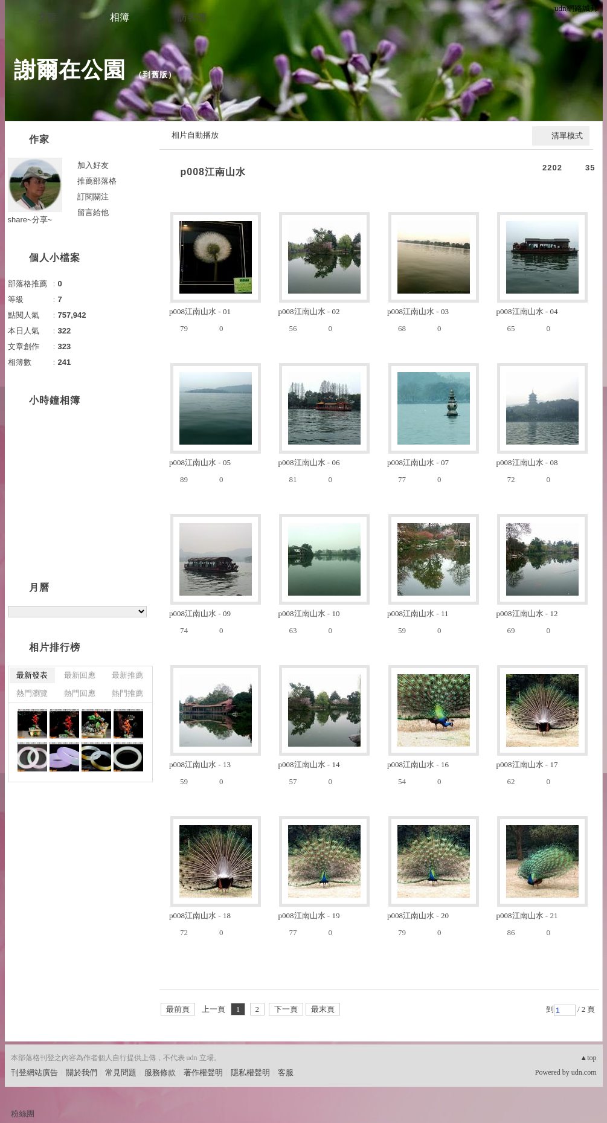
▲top (588, 1058)
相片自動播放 (195, 135)
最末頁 (323, 1009)
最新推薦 (127, 675)
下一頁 (286, 1009)
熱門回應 (79, 693)
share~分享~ (30, 219)
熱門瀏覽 (32, 693)
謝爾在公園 (70, 69)
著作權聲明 (203, 1072)
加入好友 (93, 165)
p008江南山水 (213, 172)
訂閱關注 (93, 196)
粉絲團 (22, 1113)
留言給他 (93, 212)
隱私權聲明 (250, 1072)
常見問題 (120, 1072)
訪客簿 (192, 17)
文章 (47, 17)
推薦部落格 (97, 180)
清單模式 (567, 135)
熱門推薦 (127, 693)
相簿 (119, 17)
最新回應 (79, 675)
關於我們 (81, 1072)
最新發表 (32, 675)
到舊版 (155, 74)
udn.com (584, 1072)
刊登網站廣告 (34, 1072)
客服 (286, 1072)
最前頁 (178, 1009)
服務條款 (160, 1072)
